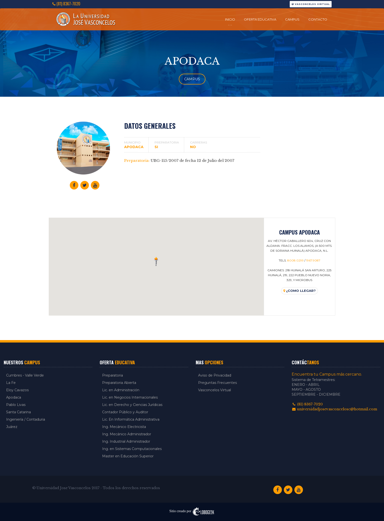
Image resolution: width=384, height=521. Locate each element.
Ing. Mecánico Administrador (126, 434)
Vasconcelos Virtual (311, 4)
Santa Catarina (18, 412)
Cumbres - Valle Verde (25, 375)
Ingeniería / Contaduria (25, 419)
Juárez (11, 427)
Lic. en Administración (120, 390)
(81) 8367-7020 (66, 4)
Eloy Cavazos (17, 390)
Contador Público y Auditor (125, 412)
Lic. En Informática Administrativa (130, 419)
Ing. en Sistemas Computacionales (132, 449)
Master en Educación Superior (128, 456)
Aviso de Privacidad (214, 375)
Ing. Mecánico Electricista (124, 427)
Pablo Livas (15, 405)
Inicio (230, 19)
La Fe (11, 382)
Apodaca (13, 397)
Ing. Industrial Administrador (126, 441)
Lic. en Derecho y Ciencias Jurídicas (132, 405)
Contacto (317, 19)
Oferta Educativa (260, 19)
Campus (292, 19)
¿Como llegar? (299, 291)
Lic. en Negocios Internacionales (130, 397)
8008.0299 (295, 260)
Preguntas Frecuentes (217, 382)
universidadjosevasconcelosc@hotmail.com (334, 409)
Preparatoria (112, 375)
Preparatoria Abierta (119, 382)
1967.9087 (313, 260)
